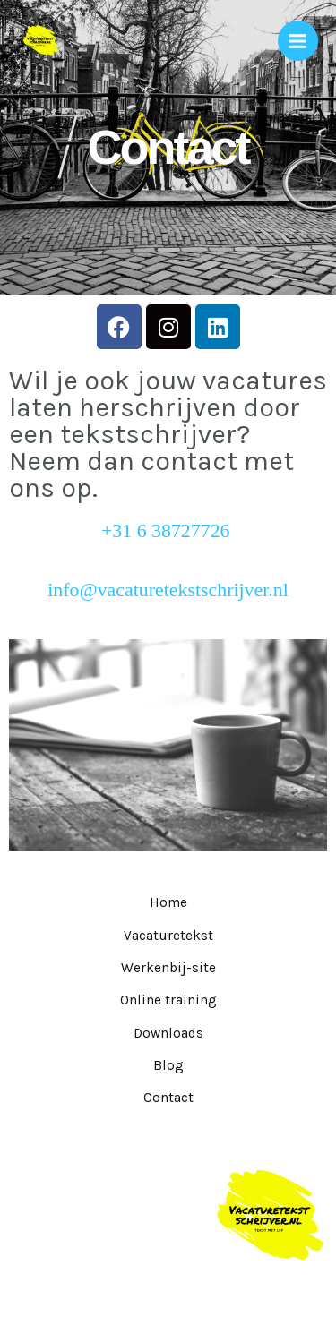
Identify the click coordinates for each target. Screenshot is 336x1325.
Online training (168, 1000)
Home (168, 902)
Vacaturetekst (168, 936)
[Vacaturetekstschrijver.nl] (40, 41)
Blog (168, 1065)
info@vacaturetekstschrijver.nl (168, 590)
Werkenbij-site (168, 968)
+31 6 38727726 (168, 531)
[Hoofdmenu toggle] (298, 41)
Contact (168, 1098)
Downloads (168, 1033)
